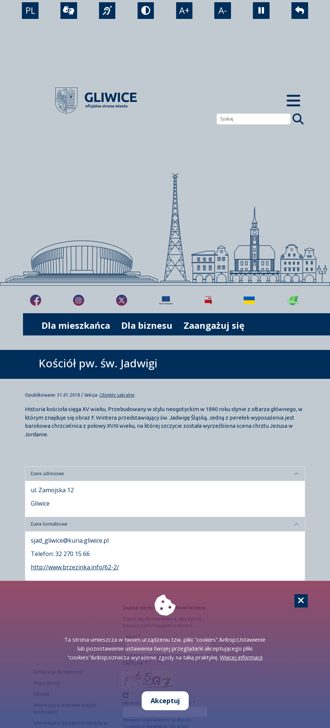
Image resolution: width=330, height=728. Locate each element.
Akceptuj (165, 700)
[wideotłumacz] (68, 10)
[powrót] (299, 10)
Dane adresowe (47, 473)
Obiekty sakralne (117, 395)
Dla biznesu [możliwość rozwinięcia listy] (146, 325)
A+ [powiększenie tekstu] (184, 10)
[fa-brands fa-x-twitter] (121, 300)
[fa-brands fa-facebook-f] (35, 300)
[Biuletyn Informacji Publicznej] (208, 300)
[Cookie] (301, 601)
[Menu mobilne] (293, 100)
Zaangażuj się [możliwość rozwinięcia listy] (214, 325)
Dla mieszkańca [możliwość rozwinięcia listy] (76, 325)
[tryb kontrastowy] (146, 10)
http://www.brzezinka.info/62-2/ (75, 567)
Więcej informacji (241, 657)
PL (30, 10)
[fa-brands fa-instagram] (78, 300)
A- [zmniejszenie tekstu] (222, 10)
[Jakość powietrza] (293, 300)
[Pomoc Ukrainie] (249, 300)
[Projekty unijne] (166, 300)
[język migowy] (107, 10)
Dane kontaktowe (49, 524)
